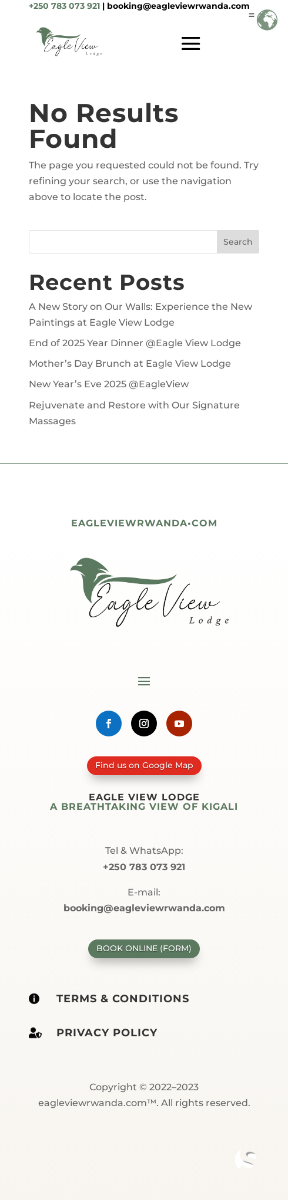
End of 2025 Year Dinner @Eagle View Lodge (135, 343)
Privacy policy (107, 1032)
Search (238, 241)
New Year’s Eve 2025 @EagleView (109, 384)
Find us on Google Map (144, 765)
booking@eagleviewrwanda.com (178, 6)
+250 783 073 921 (64, 6)
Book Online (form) (144, 948)
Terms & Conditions (122, 998)
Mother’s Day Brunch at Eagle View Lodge (130, 363)
